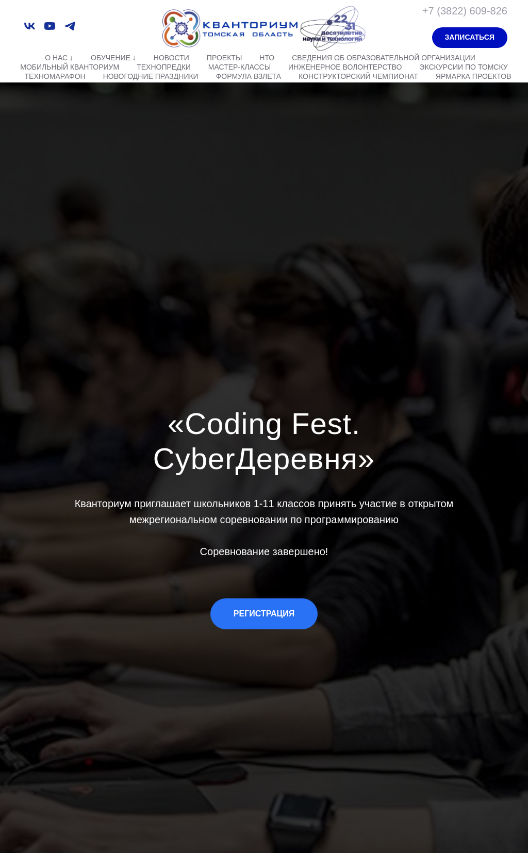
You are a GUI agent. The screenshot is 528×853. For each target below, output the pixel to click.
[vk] (29, 26)
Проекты (224, 58)
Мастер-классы (239, 67)
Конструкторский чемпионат (358, 76)
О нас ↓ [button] (59, 58)
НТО (266, 58)
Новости (171, 58)
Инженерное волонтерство (345, 67)
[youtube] (49, 26)
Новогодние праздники (151, 76)
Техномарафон (55, 76)
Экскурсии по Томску (463, 67)
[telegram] (69, 26)
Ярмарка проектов (474, 76)
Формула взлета (248, 76)
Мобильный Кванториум (69, 67)
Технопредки (164, 67)
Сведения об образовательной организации (383, 58)
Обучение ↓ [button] (113, 58)
